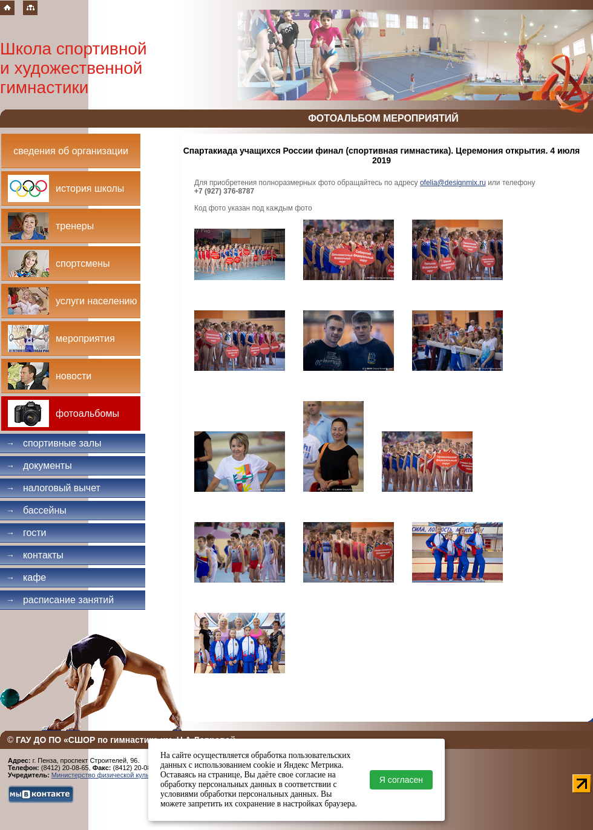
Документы (39, 465)
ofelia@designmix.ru (453, 182)
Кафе (26, 577)
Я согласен (401, 780)
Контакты (35, 555)
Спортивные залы (54, 443)
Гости (26, 533)
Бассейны (36, 510)
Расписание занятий (60, 600)
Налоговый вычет (53, 488)
